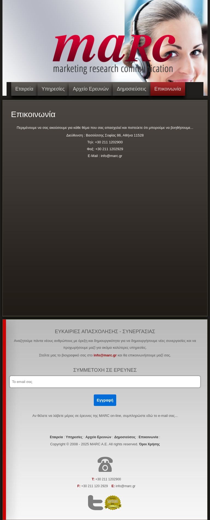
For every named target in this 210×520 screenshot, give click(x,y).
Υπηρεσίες (53, 89)
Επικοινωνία (167, 89)
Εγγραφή (105, 400)
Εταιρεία (24, 89)
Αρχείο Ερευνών (91, 89)
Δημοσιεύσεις (131, 89)
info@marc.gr (105, 355)
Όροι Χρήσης (149, 444)
